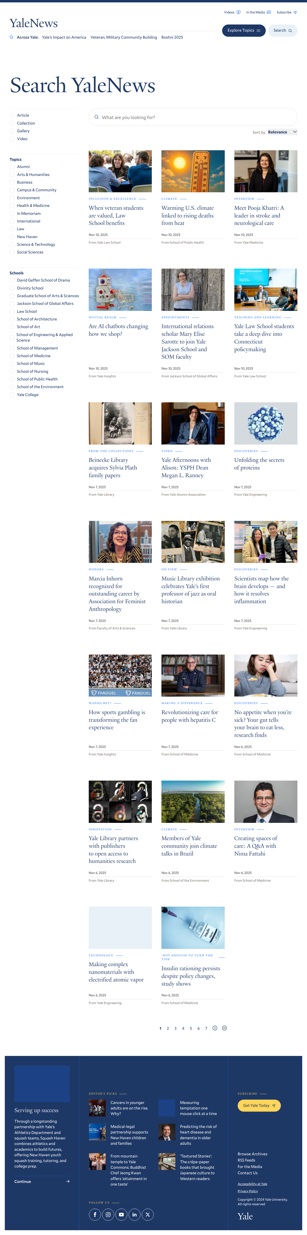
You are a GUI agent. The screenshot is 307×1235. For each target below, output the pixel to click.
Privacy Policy (248, 1191)
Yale (245, 1217)
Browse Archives (252, 1154)
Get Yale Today (259, 1105)
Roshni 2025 (172, 37)
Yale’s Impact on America (64, 37)
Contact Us (248, 1172)
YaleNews (34, 24)
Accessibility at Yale (252, 1183)
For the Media (250, 1166)
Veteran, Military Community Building (124, 37)
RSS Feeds (246, 1160)
